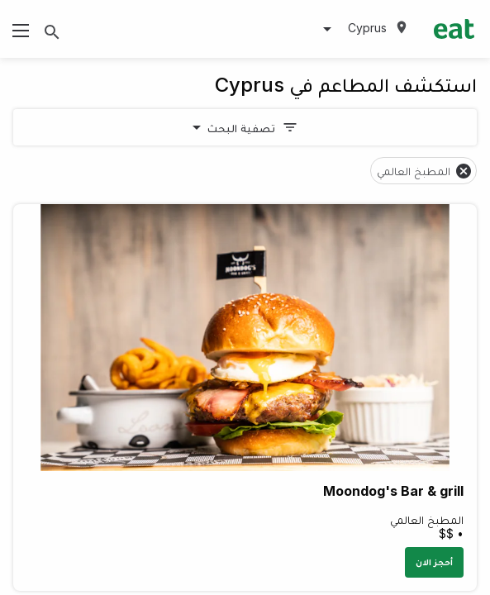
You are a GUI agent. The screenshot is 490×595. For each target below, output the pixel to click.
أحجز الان (434, 562)
